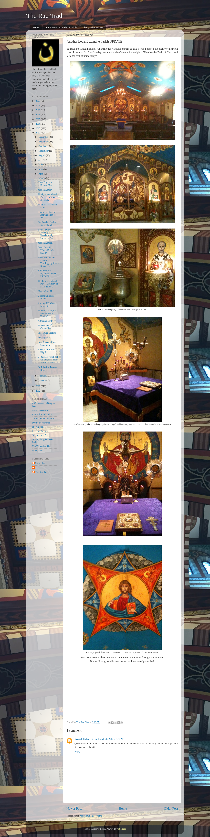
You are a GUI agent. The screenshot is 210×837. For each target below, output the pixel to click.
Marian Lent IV (45, 189)
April (41, 173)
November (44, 141)
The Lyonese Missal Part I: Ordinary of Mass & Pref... (48, 284)
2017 (38, 119)
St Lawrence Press (40, 435)
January (42, 380)
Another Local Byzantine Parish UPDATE (47, 273)
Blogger (122, 829)
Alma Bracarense (40, 410)
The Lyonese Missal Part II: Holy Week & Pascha (48, 197)
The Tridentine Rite (41, 446)
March (42, 178)
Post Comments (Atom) (90, 815)
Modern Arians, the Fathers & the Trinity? (47, 313)
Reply (77, 751)
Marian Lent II (45, 291)
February (43, 375)
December (44, 137)
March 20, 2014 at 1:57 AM (111, 739)
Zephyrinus (37, 450)
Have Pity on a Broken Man (45, 183)
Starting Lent (44, 337)
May (41, 169)
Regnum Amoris (40, 431)
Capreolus (40, 463)
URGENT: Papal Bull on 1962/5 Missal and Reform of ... (48, 360)
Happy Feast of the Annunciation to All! (47, 215)
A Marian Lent (45, 321)
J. (36, 467)
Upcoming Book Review (46, 297)
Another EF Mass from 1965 (46, 304)
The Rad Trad (44, 15)
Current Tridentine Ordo (43, 418)
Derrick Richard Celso (85, 739)
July (41, 160)
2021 (38, 101)
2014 (38, 133)
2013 (38, 386)
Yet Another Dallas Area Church (47, 223)
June (41, 164)
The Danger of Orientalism (45, 327)
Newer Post (74, 808)
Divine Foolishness (41, 422)
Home (36, 27)
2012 (38, 390)
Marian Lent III (45, 242)
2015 (38, 128)
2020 (38, 105)
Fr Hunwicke (38, 426)
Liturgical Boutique (93, 27)
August (42, 155)
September (44, 150)
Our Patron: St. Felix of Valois (61, 27)
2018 (38, 114)
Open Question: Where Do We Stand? (46, 250)
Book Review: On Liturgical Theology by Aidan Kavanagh (48, 261)
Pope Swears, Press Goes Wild (47, 343)
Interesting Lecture (47, 332)
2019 (38, 110)
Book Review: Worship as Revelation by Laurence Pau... (46, 233)
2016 (38, 123)
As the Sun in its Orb (42, 414)
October (43, 146)
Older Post (171, 808)
